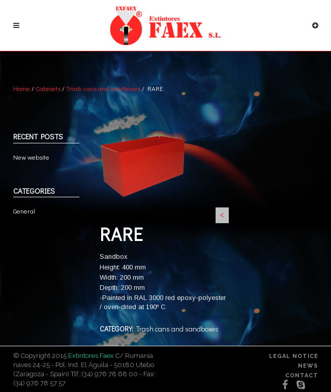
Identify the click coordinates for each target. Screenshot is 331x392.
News (308, 366)
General (24, 210)
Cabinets (48, 88)
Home (21, 88)
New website (31, 157)
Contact (301, 375)
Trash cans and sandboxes (103, 88)
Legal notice (293, 356)
